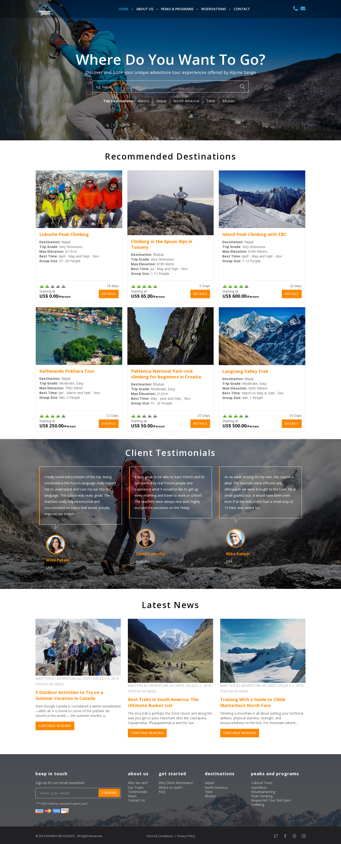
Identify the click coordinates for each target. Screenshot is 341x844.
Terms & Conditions (159, 836)
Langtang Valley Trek (245, 371)
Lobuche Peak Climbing (64, 234)
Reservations (213, 9)
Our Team (136, 787)
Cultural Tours (262, 782)
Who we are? (138, 782)
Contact (242, 9)
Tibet (210, 101)
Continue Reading (55, 726)
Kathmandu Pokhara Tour (66, 371)
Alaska (143, 101)
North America (186, 101)
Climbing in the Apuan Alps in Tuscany (161, 244)
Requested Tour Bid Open (271, 800)
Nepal (161, 101)
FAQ (162, 791)
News (132, 796)
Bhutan (228, 101)
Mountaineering (263, 791)
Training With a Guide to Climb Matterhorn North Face (252, 702)
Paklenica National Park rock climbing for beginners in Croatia (166, 373)
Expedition (259, 787)
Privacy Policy (186, 836)
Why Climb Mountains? (176, 782)
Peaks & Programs (177, 9)
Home (124, 9)
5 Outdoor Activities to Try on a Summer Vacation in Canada (69, 695)
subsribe (109, 793)
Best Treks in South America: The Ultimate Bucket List (163, 702)
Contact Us (136, 800)
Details (109, 294)
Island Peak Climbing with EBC (254, 234)
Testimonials (138, 791)
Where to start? (170, 787)
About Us (144, 9)
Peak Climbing (262, 796)
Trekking (257, 804)
